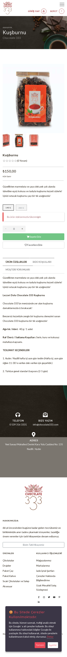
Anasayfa (7, 27)
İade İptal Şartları (45, 570)
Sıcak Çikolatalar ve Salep (16, 581)
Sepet (57, 11)
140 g (8, 208)
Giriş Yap (37, 11)
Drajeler (7, 565)
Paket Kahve (9, 576)
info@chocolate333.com (45, 424)
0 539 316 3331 (18, 424)
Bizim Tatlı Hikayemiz (33, 544)
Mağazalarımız (43, 560)
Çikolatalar (8, 560)
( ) (22, 160)
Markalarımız (43, 565)
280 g (21, 208)
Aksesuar (7, 586)
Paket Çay (8, 570)
